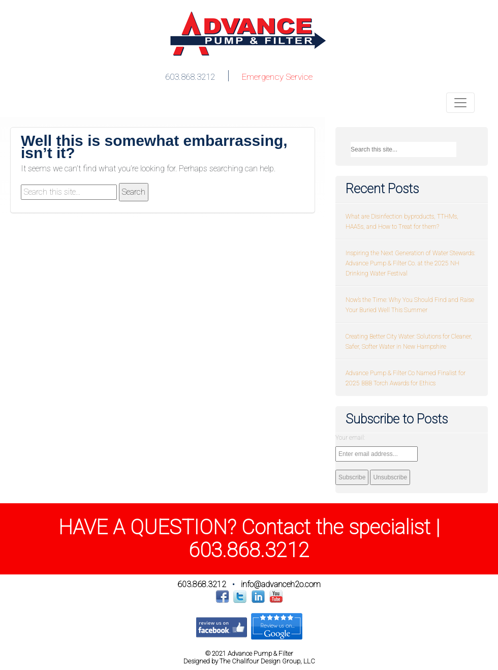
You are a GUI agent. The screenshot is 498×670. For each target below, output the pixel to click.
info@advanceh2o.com (281, 584)
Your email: (350, 437)
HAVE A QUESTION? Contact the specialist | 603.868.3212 (249, 538)
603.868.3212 (190, 77)
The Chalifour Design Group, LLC (267, 661)
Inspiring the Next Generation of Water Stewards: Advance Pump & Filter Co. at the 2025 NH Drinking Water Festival (410, 263)
